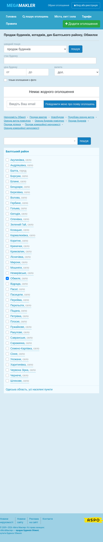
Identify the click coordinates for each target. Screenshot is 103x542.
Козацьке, (19, 229)
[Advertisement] (33, 451)
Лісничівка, (20, 256)
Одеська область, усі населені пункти (29, 389)
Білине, (18, 181)
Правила (11, 23)
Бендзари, (20, 186)
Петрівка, (19, 316)
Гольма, (18, 208)
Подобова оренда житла (81, 117)
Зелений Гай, (21, 224)
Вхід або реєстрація (86, 5)
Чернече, (19, 375)
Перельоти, (20, 305)
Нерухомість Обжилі (15, 117)
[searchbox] (11, 61)
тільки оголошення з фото (22, 80)
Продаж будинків (77, 120)
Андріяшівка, (21, 165)
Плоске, (18, 321)
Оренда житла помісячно (17, 120)
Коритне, (19, 240)
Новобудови (57, 117)
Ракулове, (19, 332)
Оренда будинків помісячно (49, 120)
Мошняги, (19, 267)
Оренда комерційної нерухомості (21, 128)
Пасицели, (20, 294)
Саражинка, (21, 343)
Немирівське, (21, 273)
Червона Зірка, (23, 370)
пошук (75, 49)
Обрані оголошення (58, 5)
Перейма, (19, 299)
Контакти (48, 519)
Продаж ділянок (12, 124)
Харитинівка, (21, 364)
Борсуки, (19, 176)
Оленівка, (19, 219)
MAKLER (21, 5)
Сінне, (17, 353)
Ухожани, (19, 359)
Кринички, (19, 246)
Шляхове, (19, 380)
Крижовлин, (21, 251)
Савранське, (21, 337)
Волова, (18, 197)
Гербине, (19, 203)
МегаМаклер (7, 530)
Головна (11, 16)
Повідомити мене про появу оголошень (70, 104)
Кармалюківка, (22, 235)
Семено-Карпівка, (24, 348)
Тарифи (86, 16)
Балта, (18, 170)
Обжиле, (19, 278)
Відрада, (19, 283)
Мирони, (19, 262)
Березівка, (20, 192)
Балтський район (17, 151)
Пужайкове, (21, 326)
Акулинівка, (20, 159)
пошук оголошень (35, 16)
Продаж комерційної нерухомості (42, 124)
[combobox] (50, 60)
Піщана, (18, 310)
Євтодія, (18, 213)
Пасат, (17, 289)
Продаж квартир (38, 117)
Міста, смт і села (65, 16)
